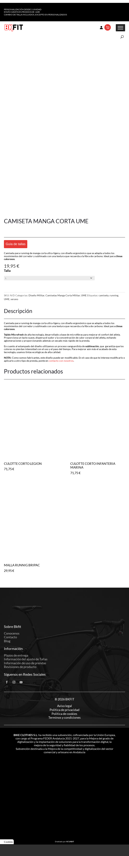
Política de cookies (64, 714)
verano (14, 299)
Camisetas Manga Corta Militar (62, 295)
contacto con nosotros (61, 360)
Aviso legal (64, 706)
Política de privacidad (64, 710)
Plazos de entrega (16, 655)
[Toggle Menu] (120, 28)
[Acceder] (101, 27)
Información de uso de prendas (25, 663)
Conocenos (11, 633)
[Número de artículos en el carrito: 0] (107, 27)
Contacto (10, 637)
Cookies (7, 841)
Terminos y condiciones (64, 717)
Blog (7, 641)
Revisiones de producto (20, 667)
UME (84, 295)
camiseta (103, 295)
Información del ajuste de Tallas (25, 659)
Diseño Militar (36, 295)
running (114, 295)
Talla (7, 271)
